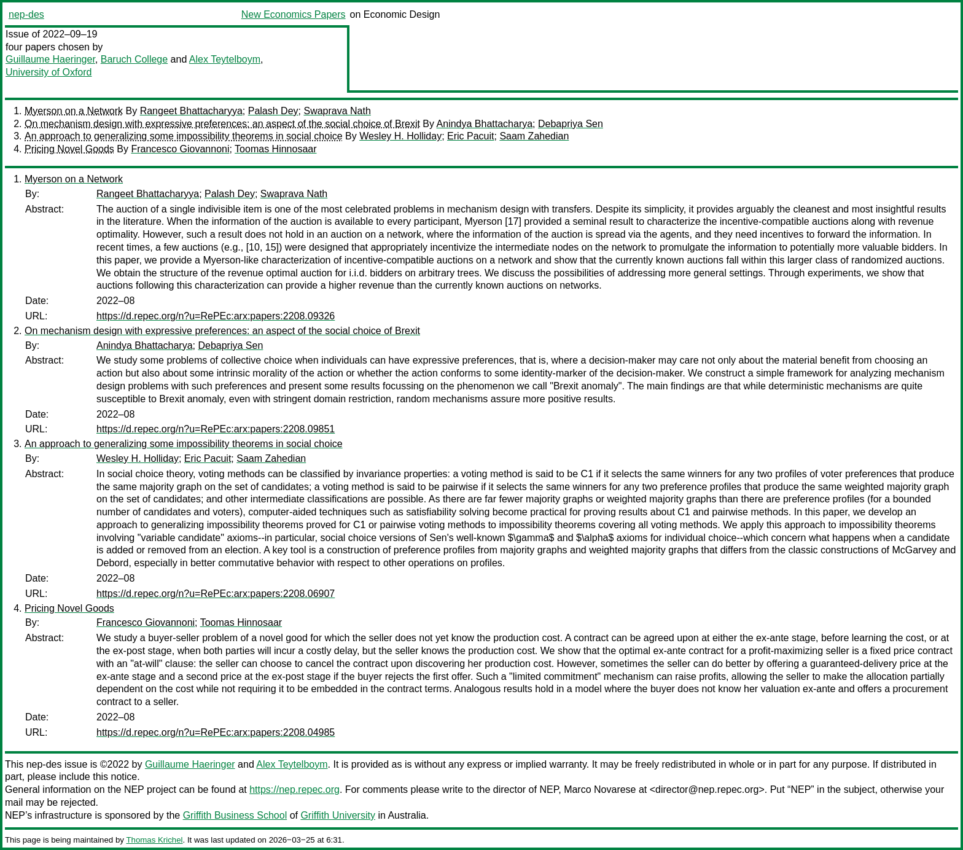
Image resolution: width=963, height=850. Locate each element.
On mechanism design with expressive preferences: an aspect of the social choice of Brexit (222, 124)
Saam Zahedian (534, 136)
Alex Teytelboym (224, 59)
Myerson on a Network (74, 111)
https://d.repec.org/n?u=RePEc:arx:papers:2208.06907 (215, 593)
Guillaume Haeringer (50, 59)
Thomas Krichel (154, 839)
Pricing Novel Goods (69, 149)
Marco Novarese (600, 789)
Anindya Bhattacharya (485, 124)
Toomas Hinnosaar (275, 149)
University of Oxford (49, 72)
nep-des (26, 14)
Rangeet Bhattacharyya (191, 111)
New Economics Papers (293, 14)
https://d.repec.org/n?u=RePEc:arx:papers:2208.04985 (215, 732)
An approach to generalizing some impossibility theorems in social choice (184, 136)
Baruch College (134, 59)
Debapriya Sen (570, 124)
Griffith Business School (235, 815)
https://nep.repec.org (294, 789)
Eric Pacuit (470, 136)
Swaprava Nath (336, 111)
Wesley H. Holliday (400, 136)
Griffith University (337, 815)
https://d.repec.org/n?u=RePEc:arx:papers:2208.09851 (215, 429)
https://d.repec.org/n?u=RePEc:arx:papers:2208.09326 (215, 316)
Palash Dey (273, 111)
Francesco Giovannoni (180, 149)
